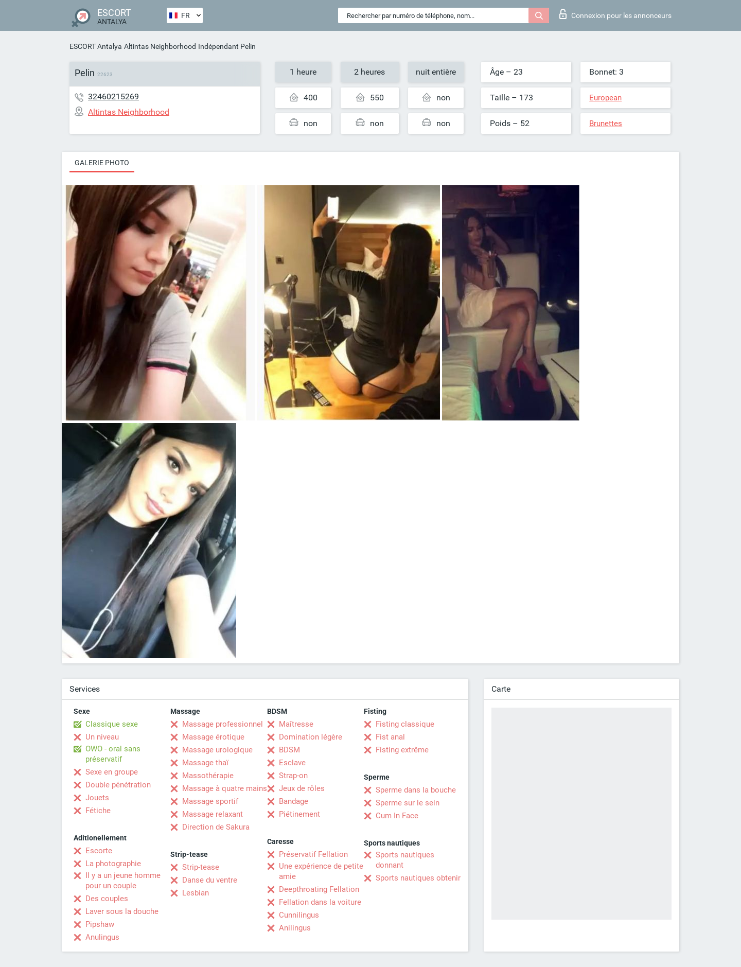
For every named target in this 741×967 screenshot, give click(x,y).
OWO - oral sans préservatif (112, 754)
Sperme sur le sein (407, 802)
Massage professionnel (222, 724)
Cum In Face (397, 815)
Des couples (106, 898)
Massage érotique (213, 737)
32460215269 (113, 96)
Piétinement (299, 814)
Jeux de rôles (302, 788)
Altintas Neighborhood (160, 46)
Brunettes (605, 123)
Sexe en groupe (111, 772)
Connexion (615, 14)
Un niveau (102, 737)
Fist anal (390, 737)
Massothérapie (208, 775)
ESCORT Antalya (95, 46)
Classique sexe (111, 724)
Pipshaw (99, 924)
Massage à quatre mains (224, 788)
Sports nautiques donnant (405, 860)
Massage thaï (205, 762)
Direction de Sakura (216, 827)
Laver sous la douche (121, 911)
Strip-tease (200, 867)
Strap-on (293, 775)
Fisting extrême (402, 749)
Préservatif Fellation (313, 854)
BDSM (289, 749)
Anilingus (295, 928)
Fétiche (98, 810)
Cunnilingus (299, 915)
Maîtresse (296, 724)
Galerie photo (102, 163)
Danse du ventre (209, 880)
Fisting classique (405, 724)
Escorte (98, 850)
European (605, 97)
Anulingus (102, 937)
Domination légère (310, 737)
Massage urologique (217, 749)
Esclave (292, 762)
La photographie (113, 863)
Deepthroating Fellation (319, 889)
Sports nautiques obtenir (418, 878)
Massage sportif (210, 801)
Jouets (97, 797)
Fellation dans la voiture (320, 902)
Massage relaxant (212, 814)
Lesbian (195, 893)
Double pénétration (118, 784)
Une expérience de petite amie (321, 871)
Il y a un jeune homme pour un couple (123, 880)
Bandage (293, 801)
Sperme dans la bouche (416, 790)
